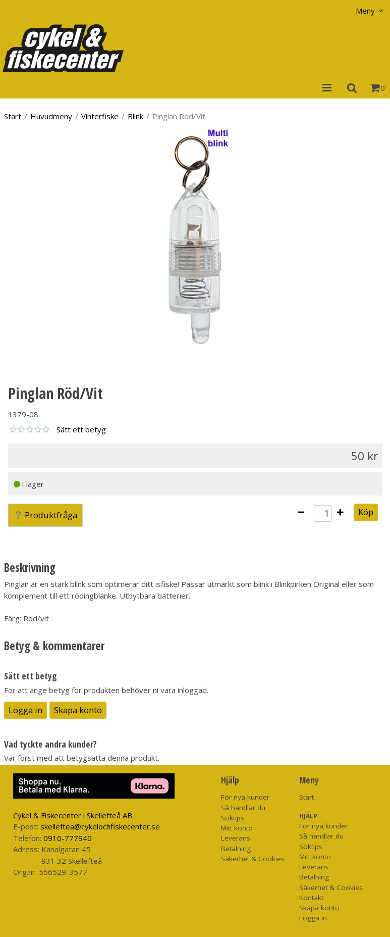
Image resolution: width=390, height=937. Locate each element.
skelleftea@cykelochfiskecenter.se (100, 826)
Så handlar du (243, 807)
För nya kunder (245, 797)
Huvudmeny (51, 116)
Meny (365, 11)
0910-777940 (67, 838)
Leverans (235, 838)
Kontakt (311, 897)
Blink (135, 116)
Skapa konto (78, 710)
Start (12, 116)
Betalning (236, 848)
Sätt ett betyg (81, 429)
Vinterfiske (100, 116)
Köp (365, 512)
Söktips (232, 817)
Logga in (25, 710)
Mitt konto (237, 827)
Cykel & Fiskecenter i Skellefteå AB (72, 815)
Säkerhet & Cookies (253, 858)
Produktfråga (45, 515)
